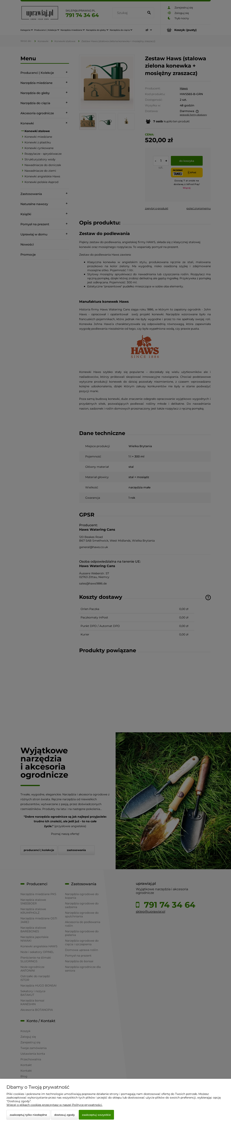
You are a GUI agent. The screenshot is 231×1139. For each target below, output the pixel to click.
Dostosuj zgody (64, 1114)
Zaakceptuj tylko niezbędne (28, 1114)
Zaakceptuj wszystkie (96, 1114)
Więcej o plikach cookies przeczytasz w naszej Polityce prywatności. (54, 1105)
